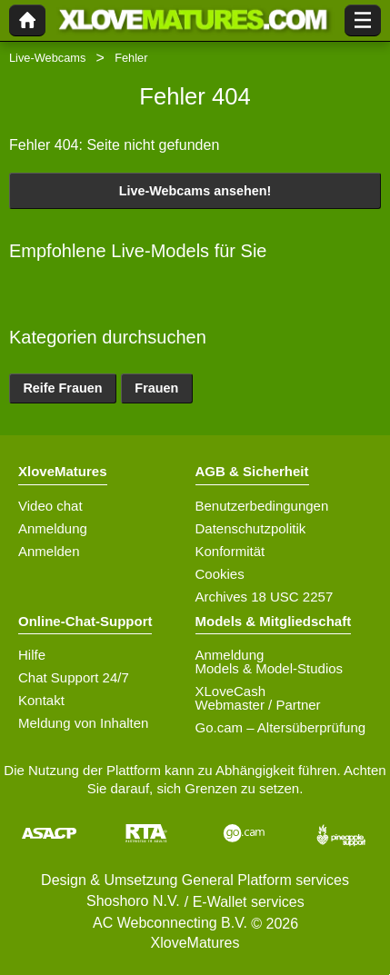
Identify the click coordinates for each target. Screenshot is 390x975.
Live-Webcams (47, 58)
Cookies (220, 574)
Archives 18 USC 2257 (264, 596)
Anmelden (49, 551)
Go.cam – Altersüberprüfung (280, 727)
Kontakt (41, 700)
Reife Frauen (62, 388)
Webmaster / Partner (258, 704)
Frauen (156, 388)
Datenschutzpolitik (250, 528)
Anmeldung (52, 528)
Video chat (50, 505)
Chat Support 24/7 (73, 677)
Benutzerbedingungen (262, 505)
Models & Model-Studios (269, 668)
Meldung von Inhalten (83, 723)
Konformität (230, 551)
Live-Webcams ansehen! (195, 191)
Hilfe (31, 654)
